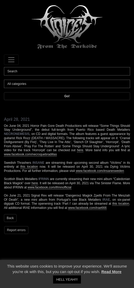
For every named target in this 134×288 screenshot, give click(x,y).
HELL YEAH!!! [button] (67, 279)
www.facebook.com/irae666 (87, 208)
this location (29, 167)
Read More (111, 271)
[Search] (67, 71)
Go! (67, 96)
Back (10, 218)
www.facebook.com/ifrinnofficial (49, 187)
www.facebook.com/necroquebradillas (30, 154)
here (80, 150)
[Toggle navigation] (11, 60)
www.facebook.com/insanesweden (100, 171)
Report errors (16, 230)
